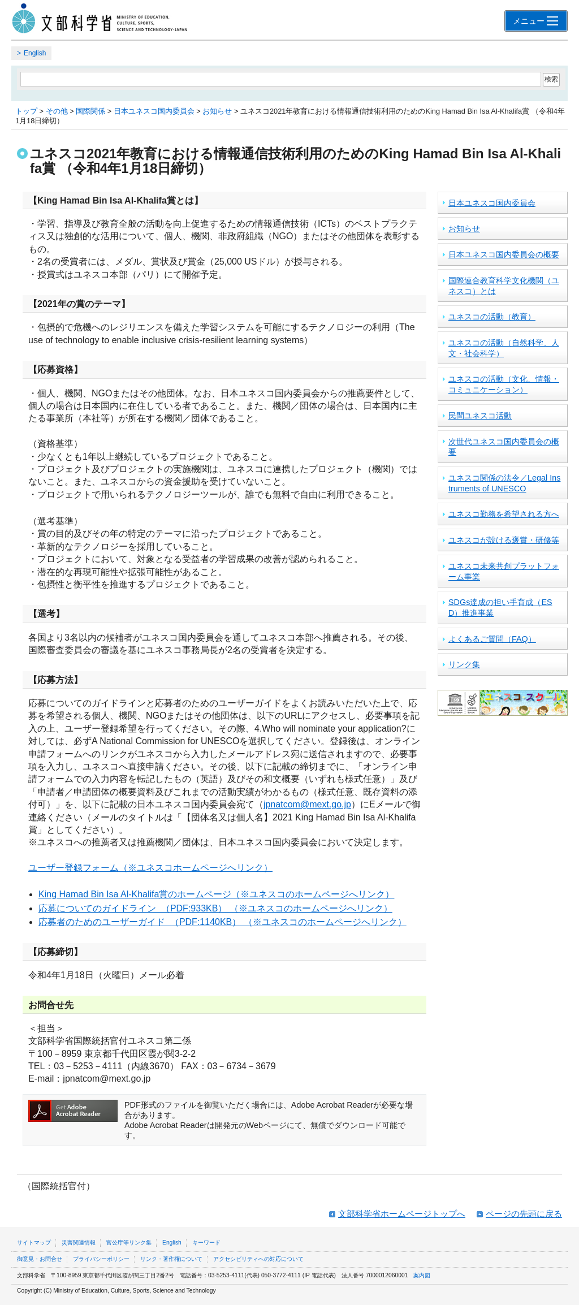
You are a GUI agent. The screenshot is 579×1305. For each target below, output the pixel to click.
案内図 (421, 1275)
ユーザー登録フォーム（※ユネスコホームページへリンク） (150, 867)
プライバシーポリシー (101, 1259)
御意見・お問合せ (39, 1259)
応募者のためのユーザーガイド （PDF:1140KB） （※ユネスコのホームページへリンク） (222, 922)
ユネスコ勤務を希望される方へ (503, 513)
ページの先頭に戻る (524, 1213)
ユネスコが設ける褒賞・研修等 (503, 540)
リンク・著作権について (171, 1259)
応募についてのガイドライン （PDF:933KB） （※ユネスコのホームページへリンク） (215, 908)
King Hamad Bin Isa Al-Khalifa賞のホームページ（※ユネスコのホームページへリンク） (216, 894)
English (35, 53)
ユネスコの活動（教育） (491, 316)
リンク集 (464, 664)
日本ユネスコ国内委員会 (154, 111)
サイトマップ (34, 1242)
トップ (26, 111)
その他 (57, 111)
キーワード (206, 1242)
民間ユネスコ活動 (480, 415)
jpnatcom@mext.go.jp (307, 804)
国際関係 (90, 111)
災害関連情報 (79, 1242)
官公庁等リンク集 (129, 1242)
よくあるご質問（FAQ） (492, 638)
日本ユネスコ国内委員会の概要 (503, 254)
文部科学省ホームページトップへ (401, 1213)
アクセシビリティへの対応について (258, 1259)
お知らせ (217, 111)
